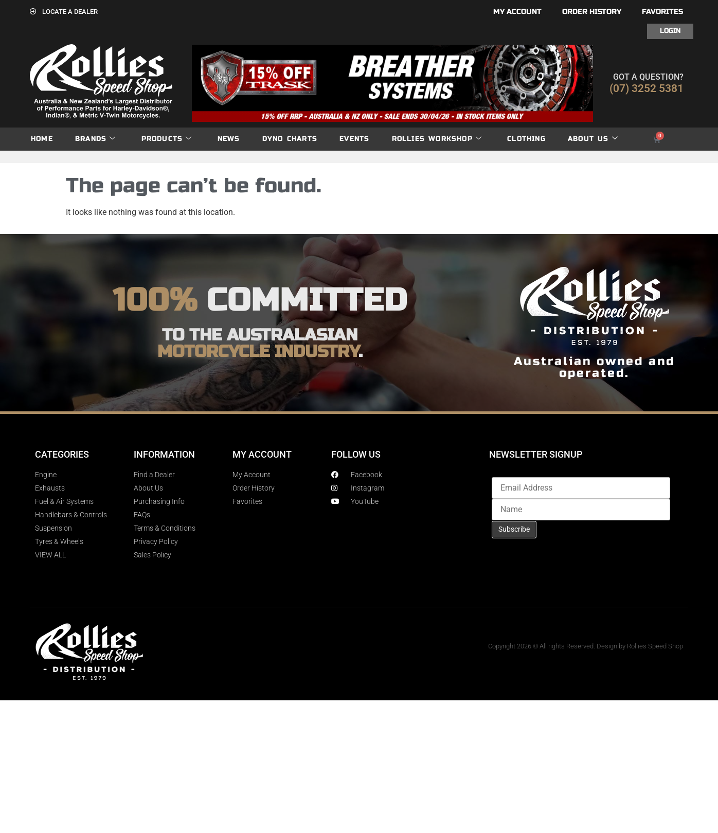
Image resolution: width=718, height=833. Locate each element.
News (229, 139)
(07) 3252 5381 (646, 88)
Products (166, 139)
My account (517, 11)
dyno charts (289, 139)
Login (670, 31)
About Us (593, 139)
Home (42, 139)
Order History (591, 11)
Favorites (662, 11)
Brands (95, 139)
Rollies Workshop (437, 139)
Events (354, 139)
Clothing (526, 139)
